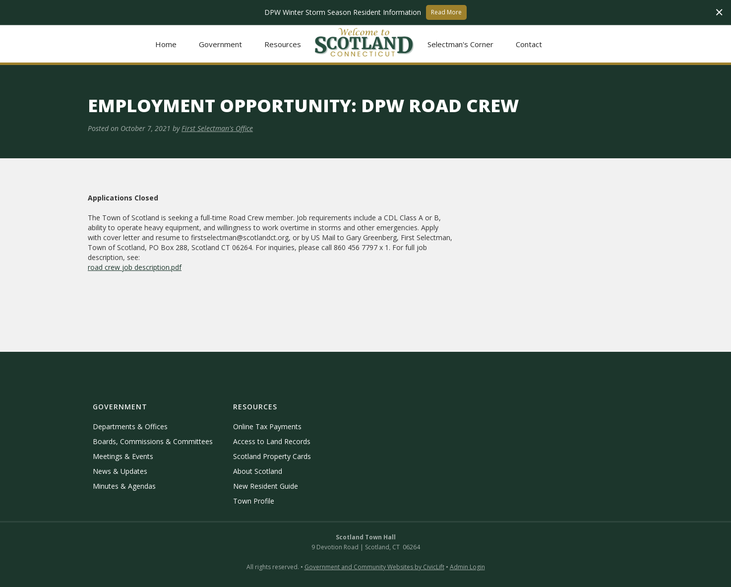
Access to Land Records (271, 441)
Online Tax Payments (267, 426)
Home (166, 44)
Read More (446, 12)
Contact (529, 44)
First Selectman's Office (217, 128)
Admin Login (467, 567)
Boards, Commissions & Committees (153, 441)
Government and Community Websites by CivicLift (374, 567)
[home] (364, 44)
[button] (220, 44)
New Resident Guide (265, 486)
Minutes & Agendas (124, 486)
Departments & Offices (130, 426)
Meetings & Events (123, 456)
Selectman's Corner (460, 44)
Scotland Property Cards (272, 456)
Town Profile (253, 501)
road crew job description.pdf (135, 267)
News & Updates (120, 471)
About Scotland (257, 471)
